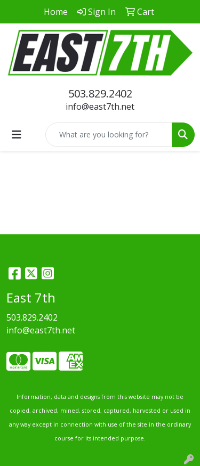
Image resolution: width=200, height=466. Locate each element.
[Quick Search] (108, 134)
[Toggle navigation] (16, 134)
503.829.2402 (100, 93)
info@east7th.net (100, 106)
